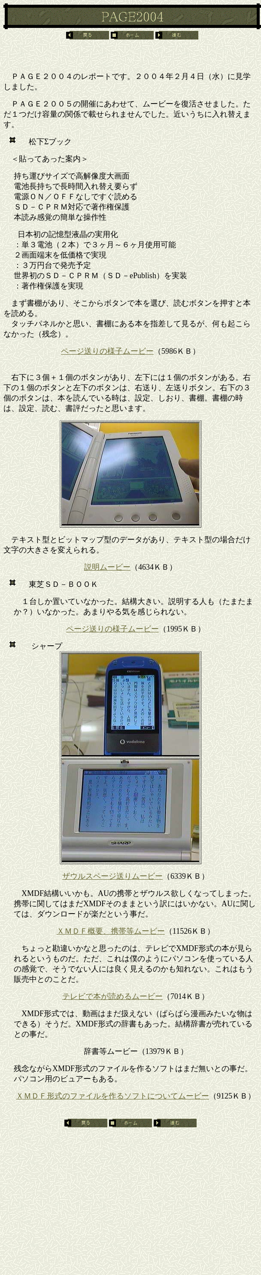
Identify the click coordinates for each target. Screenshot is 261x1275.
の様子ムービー (127, 351)
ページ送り (80, 351)
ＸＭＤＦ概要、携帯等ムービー (111, 931)
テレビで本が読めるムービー (112, 996)
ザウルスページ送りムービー (112, 876)
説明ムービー (107, 567)
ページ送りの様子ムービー (112, 629)
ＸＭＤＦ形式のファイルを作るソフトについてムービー (112, 1096)
